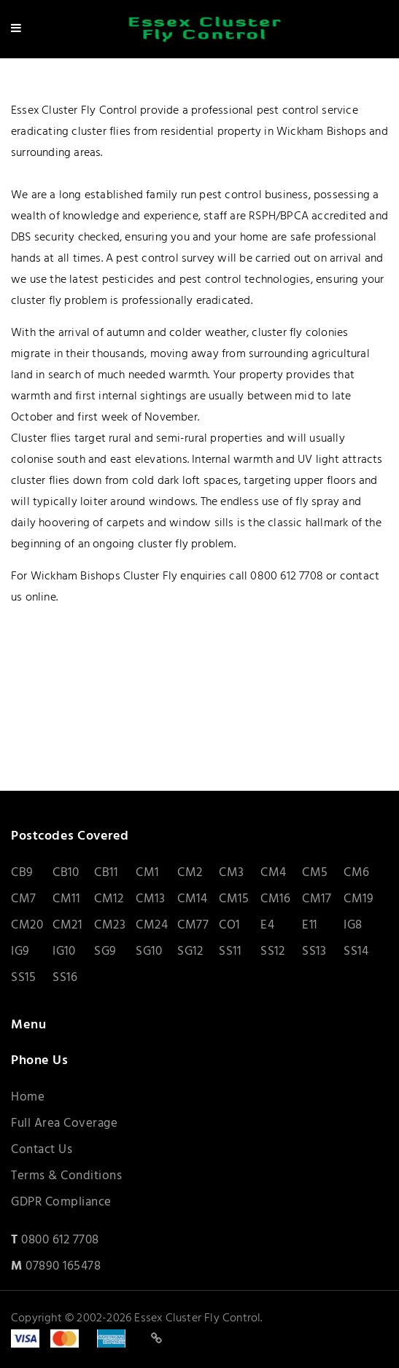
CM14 (192, 899)
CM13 (150, 899)
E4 (267, 925)
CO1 (229, 925)
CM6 (357, 873)
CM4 (273, 873)
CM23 (109, 925)
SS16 (65, 978)
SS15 (23, 978)
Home (27, 1097)
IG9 (20, 951)
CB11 (105, 873)
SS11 (230, 951)
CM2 (190, 873)
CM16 (275, 899)
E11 (309, 925)
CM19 (358, 899)
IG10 (64, 951)
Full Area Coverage (64, 1123)
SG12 (190, 951)
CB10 (66, 873)
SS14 (356, 951)
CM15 (234, 899)
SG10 (149, 951)
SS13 (314, 951)
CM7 (23, 899)
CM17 (316, 899)
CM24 (152, 925)
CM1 (147, 873)
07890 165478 (63, 1266)
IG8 (353, 925)
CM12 (108, 899)
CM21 (67, 925)
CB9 (22, 873)
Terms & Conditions (66, 1176)
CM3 (231, 873)
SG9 (105, 951)
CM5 (315, 873)
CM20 (27, 925)
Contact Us (41, 1150)
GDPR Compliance (61, 1202)
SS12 (272, 951)
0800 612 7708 (60, 1240)
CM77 (193, 925)
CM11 (66, 899)
